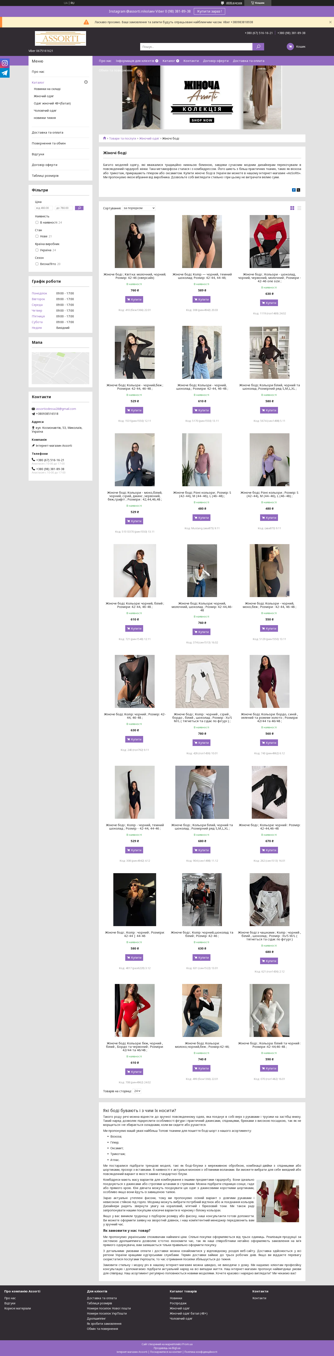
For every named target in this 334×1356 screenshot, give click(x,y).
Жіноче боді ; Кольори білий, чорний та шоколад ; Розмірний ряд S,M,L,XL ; (202, 826)
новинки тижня (45, 118)
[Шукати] (258, 46)
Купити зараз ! (209, 11)
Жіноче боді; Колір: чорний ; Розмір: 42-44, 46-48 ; (135, 715)
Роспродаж (178, 1303)
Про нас (105, 60)
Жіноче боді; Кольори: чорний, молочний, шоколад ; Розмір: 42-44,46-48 (202, 607)
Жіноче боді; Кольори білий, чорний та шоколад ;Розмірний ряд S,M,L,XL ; (269, 386)
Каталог (169, 60)
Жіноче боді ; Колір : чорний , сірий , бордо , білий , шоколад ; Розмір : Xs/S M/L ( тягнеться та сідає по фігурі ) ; (202, 717)
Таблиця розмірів (99, 1303)
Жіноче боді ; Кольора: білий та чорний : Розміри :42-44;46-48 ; (269, 1044)
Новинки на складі (47, 89)
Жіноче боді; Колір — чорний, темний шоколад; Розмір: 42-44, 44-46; (202, 275)
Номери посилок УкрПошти (107, 1313)
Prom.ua (187, 1344)
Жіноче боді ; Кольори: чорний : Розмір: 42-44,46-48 (269, 826)
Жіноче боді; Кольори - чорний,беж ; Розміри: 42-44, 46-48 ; (135, 386)
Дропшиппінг (96, 1318)
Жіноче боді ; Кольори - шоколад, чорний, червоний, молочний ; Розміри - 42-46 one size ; (269, 277)
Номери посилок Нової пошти (109, 1308)
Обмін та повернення (115, 70)
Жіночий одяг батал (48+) (188, 1313)
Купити (136, 299)
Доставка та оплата (248, 60)
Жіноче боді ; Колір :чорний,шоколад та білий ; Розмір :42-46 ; (202, 934)
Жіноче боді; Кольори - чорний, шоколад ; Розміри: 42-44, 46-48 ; (202, 386)
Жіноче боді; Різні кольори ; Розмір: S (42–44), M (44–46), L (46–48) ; (202, 494)
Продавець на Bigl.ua (167, 1348)
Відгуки (38, 154)
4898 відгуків (234, 3)
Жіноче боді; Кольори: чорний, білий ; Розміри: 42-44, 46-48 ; (135, 605)
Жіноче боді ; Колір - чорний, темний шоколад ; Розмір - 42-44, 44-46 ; (135, 826)
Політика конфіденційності (200, 1352)
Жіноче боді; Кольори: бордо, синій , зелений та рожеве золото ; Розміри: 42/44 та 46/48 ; (269, 717)
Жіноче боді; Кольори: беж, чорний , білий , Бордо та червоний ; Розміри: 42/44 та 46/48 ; (134, 1046)
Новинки (176, 1298)
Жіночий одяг (149, 138)
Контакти (191, 60)
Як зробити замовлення (104, 1324)
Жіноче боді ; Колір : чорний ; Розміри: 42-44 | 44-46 (134, 934)
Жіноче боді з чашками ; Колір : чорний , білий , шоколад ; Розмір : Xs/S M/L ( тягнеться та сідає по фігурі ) (269, 936)
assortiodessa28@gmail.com (56, 409)
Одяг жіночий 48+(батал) (52, 103)
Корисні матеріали (17, 1308)
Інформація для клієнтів (135, 60)
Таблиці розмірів (45, 175)
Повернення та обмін (49, 143)
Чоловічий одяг (45, 111)
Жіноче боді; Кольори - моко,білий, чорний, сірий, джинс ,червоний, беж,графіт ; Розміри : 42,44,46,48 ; (134, 496)
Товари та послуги (122, 138)
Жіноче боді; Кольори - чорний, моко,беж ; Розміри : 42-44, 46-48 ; (269, 605)
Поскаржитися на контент (166, 1352)
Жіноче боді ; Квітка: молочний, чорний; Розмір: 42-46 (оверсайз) (135, 275)
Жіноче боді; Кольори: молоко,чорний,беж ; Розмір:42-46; (202, 1044)
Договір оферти (216, 60)
